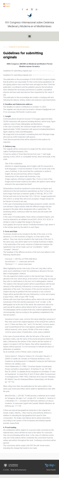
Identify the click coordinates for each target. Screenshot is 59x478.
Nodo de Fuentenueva (18, 470)
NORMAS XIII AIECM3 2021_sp (43, 71)
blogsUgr (50, 465)
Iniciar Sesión (51, 470)
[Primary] (29, 36)
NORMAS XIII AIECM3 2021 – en (43, 75)
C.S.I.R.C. (6, 470)
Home (5, 47)
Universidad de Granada (11, 465)
